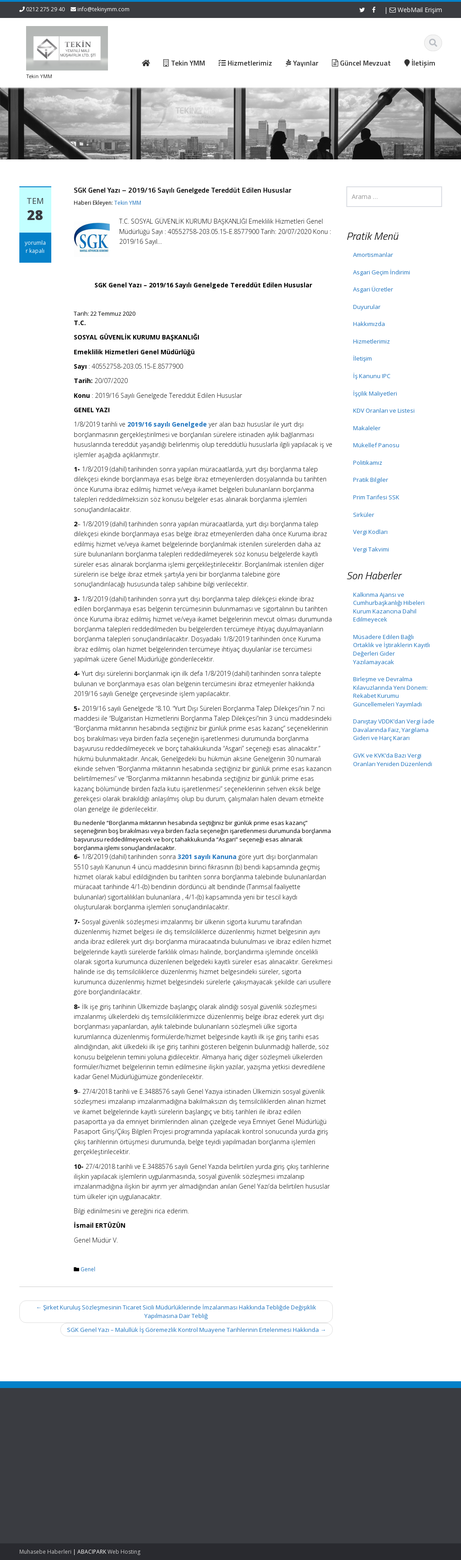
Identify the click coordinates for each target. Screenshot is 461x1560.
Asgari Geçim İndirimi (381, 272)
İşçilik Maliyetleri (375, 393)
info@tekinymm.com (103, 9)
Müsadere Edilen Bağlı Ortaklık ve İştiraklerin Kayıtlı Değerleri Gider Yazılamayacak (391, 649)
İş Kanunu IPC (371, 376)
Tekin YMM (127, 203)
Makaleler (366, 428)
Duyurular (366, 307)
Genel (88, 1269)
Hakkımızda (369, 324)
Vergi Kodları (370, 532)
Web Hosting (123, 1552)
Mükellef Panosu (376, 445)
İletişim (362, 358)
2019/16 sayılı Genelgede (167, 424)
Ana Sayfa (153, 1438)
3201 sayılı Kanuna (207, 856)
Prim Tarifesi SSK (376, 497)
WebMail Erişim (415, 9)
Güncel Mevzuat (161, 1463)
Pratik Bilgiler (370, 480)
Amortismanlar (373, 255)
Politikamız (367, 462)
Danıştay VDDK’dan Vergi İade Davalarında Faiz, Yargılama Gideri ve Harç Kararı (393, 729)
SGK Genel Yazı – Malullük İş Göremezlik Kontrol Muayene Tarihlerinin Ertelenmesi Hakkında (196, 1330)
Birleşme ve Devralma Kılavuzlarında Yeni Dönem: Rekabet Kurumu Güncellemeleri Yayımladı (390, 691)
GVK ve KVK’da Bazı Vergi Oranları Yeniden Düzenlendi (392, 759)
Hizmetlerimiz (371, 341)
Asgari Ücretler (373, 289)
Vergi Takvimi (371, 549)
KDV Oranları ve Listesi (384, 410)
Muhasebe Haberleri (45, 1552)
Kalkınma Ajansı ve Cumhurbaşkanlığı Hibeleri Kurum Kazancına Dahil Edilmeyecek (389, 607)
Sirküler (363, 515)
